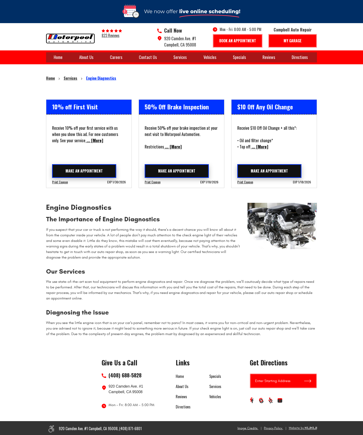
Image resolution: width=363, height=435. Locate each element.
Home (58, 57)
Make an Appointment (84, 171)
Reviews (269, 57)
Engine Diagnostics (101, 78)
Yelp (270, 401)
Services (180, 57)
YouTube (280, 401)
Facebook (252, 401)
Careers (116, 57)
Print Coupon (60, 181)
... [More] (94, 140)
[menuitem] (58, 57)
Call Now (173, 30)
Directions (300, 57)
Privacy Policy (273, 428)
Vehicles (209, 57)
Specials (239, 57)
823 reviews (110, 35)
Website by (303, 428)
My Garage (293, 40)
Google (261, 401)
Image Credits (248, 428)
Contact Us (148, 57)
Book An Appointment (237, 40)
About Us (86, 57)
